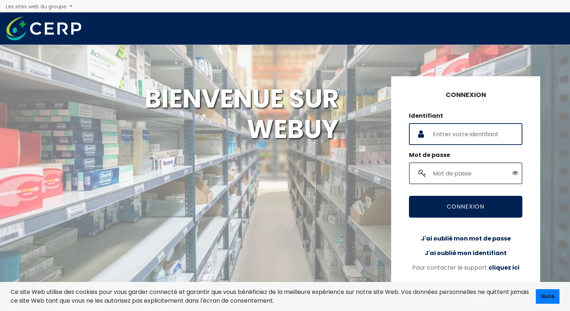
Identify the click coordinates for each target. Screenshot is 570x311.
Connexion (465, 206)
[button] (277, 301)
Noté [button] (548, 296)
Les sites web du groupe (37, 6)
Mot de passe (429, 154)
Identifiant (426, 115)
